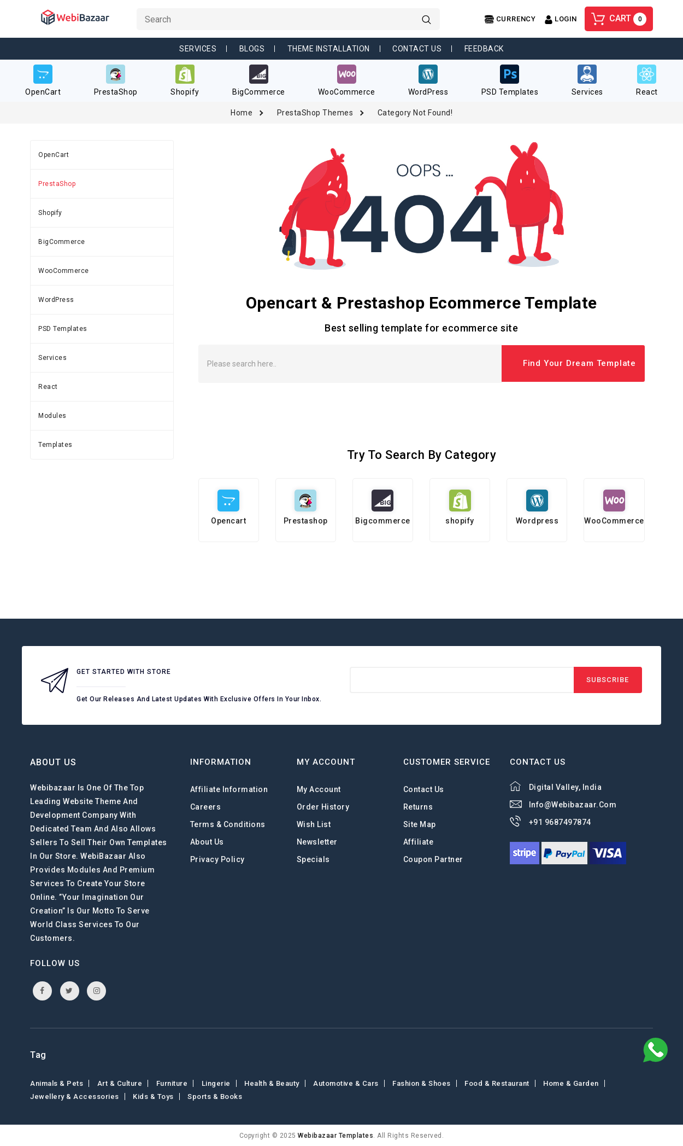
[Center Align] (510, 19)
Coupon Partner (433, 858)
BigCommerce (61, 241)
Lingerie (216, 1083)
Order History (323, 806)
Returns (418, 806)
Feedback (484, 48)
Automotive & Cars (346, 1083)
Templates (55, 444)
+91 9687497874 (560, 821)
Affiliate (418, 841)
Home (241, 112)
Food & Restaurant (496, 1083)
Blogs (252, 48)
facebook (42, 990)
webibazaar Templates (335, 1135)
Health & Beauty (271, 1083)
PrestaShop (56, 183)
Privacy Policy (217, 858)
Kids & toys (153, 1096)
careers (205, 806)
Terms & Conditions (228, 823)
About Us (207, 841)
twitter (69, 990)
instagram (97, 990)
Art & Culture (120, 1083)
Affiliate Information (229, 788)
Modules (52, 415)
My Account (319, 788)
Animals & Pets (56, 1083)
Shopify (50, 212)
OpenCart (53, 154)
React (48, 386)
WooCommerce (63, 270)
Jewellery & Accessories (74, 1096)
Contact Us (416, 48)
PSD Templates (62, 328)
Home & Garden (571, 1083)
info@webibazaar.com (573, 804)
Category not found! (415, 112)
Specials (313, 858)
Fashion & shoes (421, 1083)
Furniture (172, 1083)
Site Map (419, 823)
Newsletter (317, 841)
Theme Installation (328, 48)
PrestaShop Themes (315, 112)
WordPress (56, 299)
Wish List (314, 823)
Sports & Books (214, 1096)
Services (197, 48)
